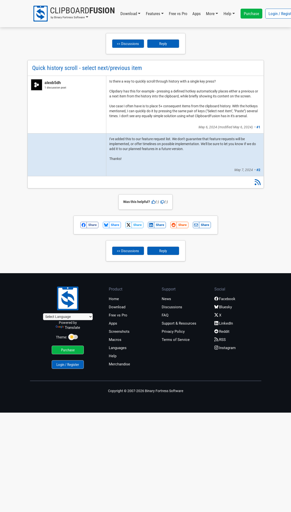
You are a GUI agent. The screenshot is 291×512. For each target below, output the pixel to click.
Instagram (225, 348)
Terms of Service (176, 339)
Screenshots (119, 331)
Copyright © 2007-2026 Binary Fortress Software (145, 391)
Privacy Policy (173, 331)
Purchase (251, 13)
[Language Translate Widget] (68, 316)
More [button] (210, 13)
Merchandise (119, 364)
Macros (115, 339)
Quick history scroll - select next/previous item (87, 68)
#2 (258, 170)
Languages (118, 348)
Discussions (172, 307)
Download (117, 307)
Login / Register (67, 364)
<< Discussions (128, 44)
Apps (196, 13)
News (166, 299)
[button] (74, 13)
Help (112, 356)
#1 (258, 127)
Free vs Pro (178, 13)
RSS (220, 339)
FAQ (165, 315)
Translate (68, 327)
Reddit (221, 331)
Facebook (224, 299)
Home (114, 299)
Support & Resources (179, 323)
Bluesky (223, 307)
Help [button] (227, 13)
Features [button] (153, 13)
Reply (163, 44)
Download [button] (128, 13)
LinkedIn (223, 323)
